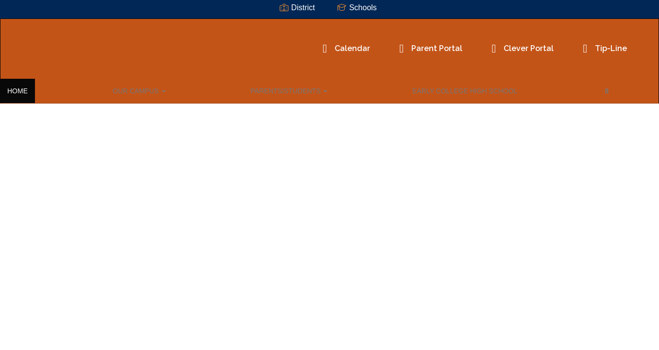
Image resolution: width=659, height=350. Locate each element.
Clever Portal (449, 43)
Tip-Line (531, 43)
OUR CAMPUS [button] (83, 89)
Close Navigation (384, 93)
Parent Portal (357, 43)
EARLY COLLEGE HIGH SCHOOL (268, 89)
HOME (32, 89)
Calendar (273, 43)
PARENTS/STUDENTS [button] (163, 89)
